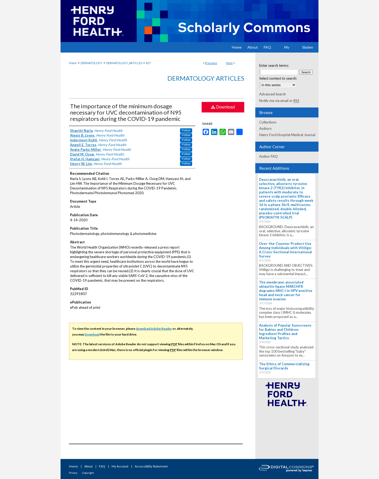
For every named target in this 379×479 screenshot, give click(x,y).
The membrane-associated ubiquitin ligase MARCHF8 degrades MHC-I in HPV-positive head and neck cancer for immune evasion (285, 290)
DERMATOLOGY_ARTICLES (124, 63)
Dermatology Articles (205, 78)
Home (73, 63)
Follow (186, 130)
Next (229, 63)
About (88, 466)
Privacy (73, 472)
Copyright (88, 472)
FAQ (102, 466)
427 (148, 63)
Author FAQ (268, 156)
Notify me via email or (279, 101)
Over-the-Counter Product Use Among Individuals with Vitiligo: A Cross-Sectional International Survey (285, 249)
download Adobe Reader (154, 329)
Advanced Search (272, 94)
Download (223, 107)
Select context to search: (278, 78)
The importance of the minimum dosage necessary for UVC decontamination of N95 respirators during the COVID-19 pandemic (126, 112)
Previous (211, 63)
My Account (120, 466)
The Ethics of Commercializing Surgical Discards (284, 366)
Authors (265, 128)
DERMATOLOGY (91, 63)
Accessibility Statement (151, 466)
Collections (267, 122)
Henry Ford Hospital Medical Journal (287, 135)
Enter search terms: (274, 65)
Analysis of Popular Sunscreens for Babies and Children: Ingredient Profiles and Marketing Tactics (285, 331)
